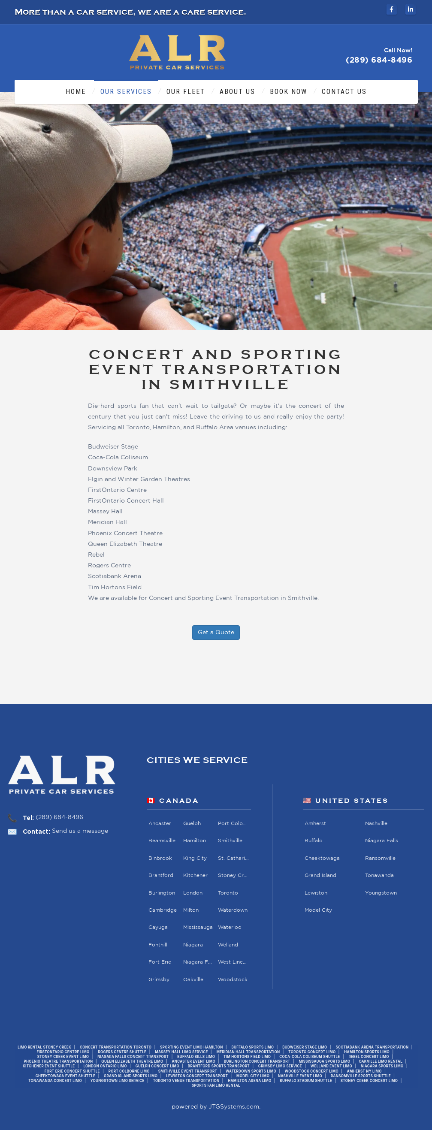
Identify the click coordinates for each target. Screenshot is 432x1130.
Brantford (160, 875)
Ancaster (159, 823)
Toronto (228, 893)
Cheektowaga (322, 858)
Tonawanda (379, 875)
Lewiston (316, 893)
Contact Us (344, 91)
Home (76, 91)
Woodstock (233, 979)
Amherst (315, 823)
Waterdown (233, 910)
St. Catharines (233, 858)
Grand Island (320, 875)
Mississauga (198, 927)
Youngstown (381, 893)
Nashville (376, 823)
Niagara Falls (198, 962)
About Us (237, 91)
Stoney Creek (233, 875)
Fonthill (157, 945)
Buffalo (314, 840)
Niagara (193, 945)
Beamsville (161, 840)
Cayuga (158, 927)
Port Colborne (233, 823)
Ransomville (380, 858)
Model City (318, 910)
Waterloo (230, 927)
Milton (191, 910)
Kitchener (195, 875)
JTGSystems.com (233, 1106)
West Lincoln (233, 962)
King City (195, 858)
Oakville (193, 979)
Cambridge (162, 910)
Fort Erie (159, 962)
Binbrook (160, 858)
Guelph (192, 823)
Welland (228, 945)
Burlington (161, 893)
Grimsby (158, 979)
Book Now (288, 91)
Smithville (230, 840)
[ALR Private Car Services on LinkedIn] (410, 9)
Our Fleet (185, 91)
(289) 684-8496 (59, 817)
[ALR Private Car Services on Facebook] (391, 9)
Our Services (126, 91)
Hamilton (194, 840)
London (192, 893)
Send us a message (80, 831)
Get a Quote (216, 632)
